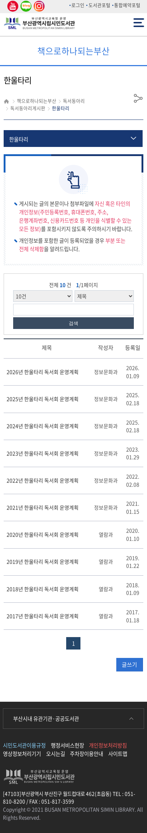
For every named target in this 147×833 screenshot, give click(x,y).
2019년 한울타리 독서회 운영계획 (43, 561)
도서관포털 (99, 4)
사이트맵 (117, 754)
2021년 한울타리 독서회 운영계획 (43, 507)
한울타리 (18, 139)
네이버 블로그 (25, 6)
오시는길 (55, 754)
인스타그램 (38, 6)
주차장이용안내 (86, 754)
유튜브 (11, 6)
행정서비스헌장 (67, 745)
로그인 (77, 4)
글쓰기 (129, 664)
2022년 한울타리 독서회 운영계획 (43, 480)
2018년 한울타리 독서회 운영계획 (43, 588)
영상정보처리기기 (22, 754)
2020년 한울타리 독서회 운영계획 (43, 534)
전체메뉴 (138, 22)
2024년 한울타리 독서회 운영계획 (43, 425)
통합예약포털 (127, 4)
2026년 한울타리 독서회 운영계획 (43, 371)
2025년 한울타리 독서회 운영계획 (43, 398)
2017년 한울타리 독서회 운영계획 (43, 616)
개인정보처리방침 (108, 745)
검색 (73, 323)
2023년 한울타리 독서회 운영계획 (43, 453)
